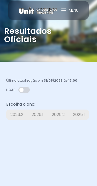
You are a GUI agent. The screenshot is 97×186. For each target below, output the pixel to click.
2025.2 (58, 115)
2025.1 (79, 115)
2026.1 (37, 115)
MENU (69, 10)
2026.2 (16, 115)
